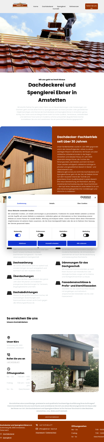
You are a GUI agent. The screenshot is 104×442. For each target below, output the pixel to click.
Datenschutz (51, 432)
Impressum (40, 432)
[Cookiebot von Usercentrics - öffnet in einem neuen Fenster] (82, 197)
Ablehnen (22, 243)
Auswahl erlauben (52, 243)
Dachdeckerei (8, 434)
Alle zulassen (81, 243)
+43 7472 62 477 (45, 425)
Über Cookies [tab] (82, 203)
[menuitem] (35, 6)
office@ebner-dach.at (48, 429)
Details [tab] (52, 203)
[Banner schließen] (95, 197)
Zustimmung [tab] (21, 203)
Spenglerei (7, 438)
